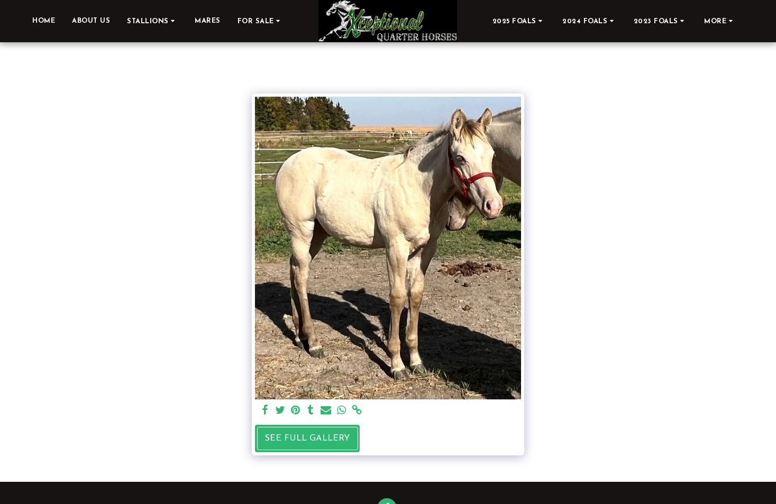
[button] (152, 21)
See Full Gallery (307, 438)
